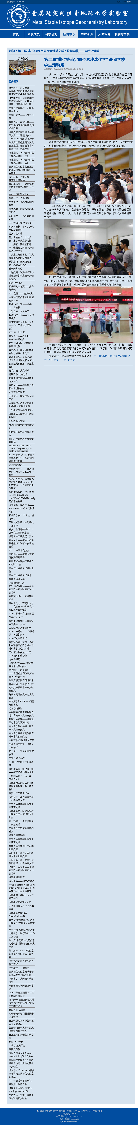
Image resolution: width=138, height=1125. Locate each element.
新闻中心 (69, 34)
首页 (16, 34)
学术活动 (87, 34)
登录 (129, 2)
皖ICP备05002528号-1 (69, 1121)
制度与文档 (122, 34)
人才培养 (104, 34)
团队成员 (34, 34)
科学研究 (51, 34)
